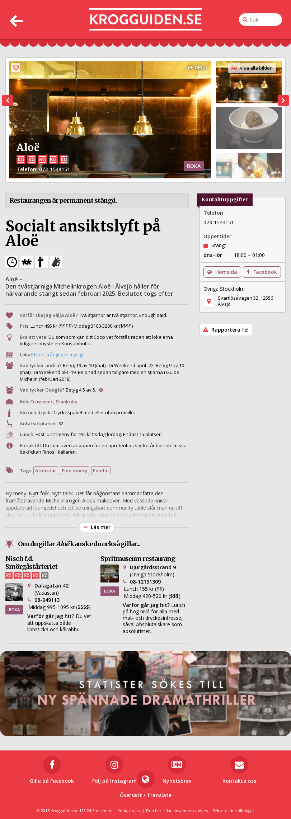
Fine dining (75, 470)
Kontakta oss (129, 810)
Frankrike (67, 401)
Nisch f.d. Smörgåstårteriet (31, 562)
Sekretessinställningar (233, 810)
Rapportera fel (226, 329)
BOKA (194, 166)
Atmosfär (45, 470)
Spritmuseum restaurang (137, 558)
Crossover (41, 401)
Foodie (101, 470)
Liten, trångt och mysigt (59, 354)
